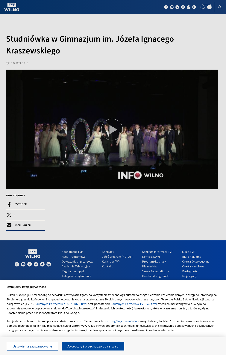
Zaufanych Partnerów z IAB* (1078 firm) (61, 303)
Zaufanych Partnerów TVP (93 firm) (134, 303)
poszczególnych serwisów (120, 321)
